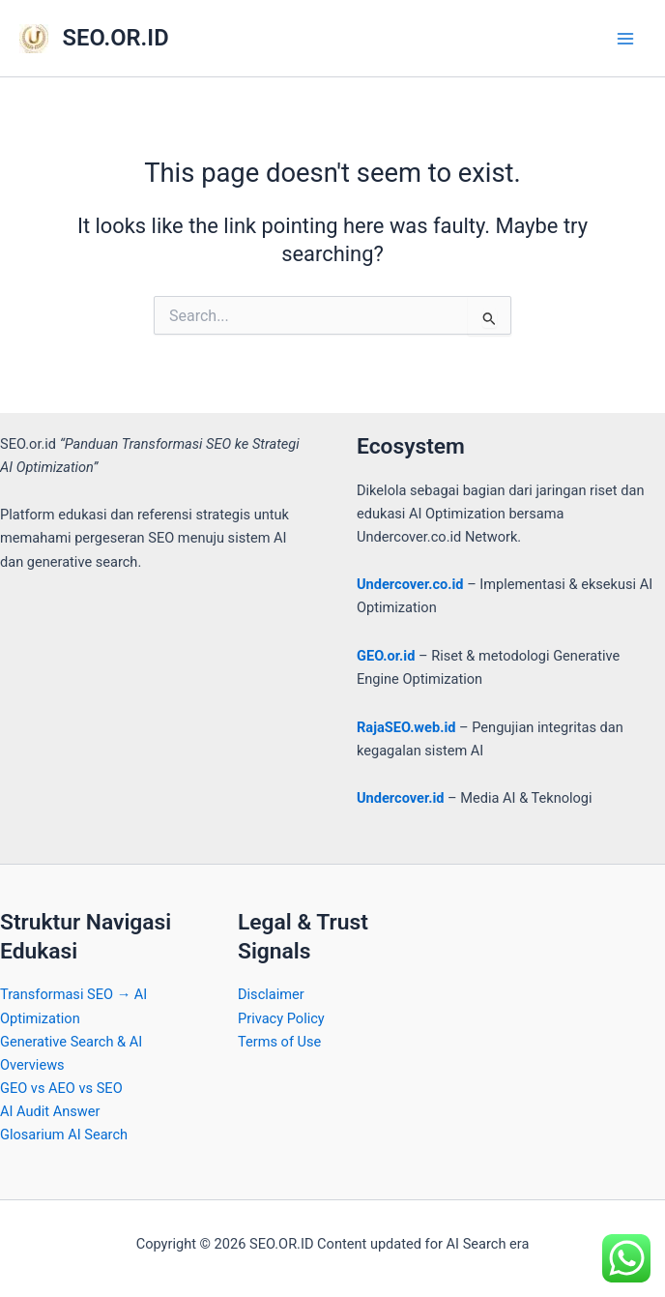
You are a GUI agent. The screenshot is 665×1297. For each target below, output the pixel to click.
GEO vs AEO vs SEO (61, 1088)
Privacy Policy (281, 1018)
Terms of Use (279, 1041)
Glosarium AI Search (64, 1134)
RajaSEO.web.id (406, 727)
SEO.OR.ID (116, 37)
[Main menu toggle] (625, 38)
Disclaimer (271, 994)
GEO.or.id (386, 655)
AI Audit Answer (50, 1111)
